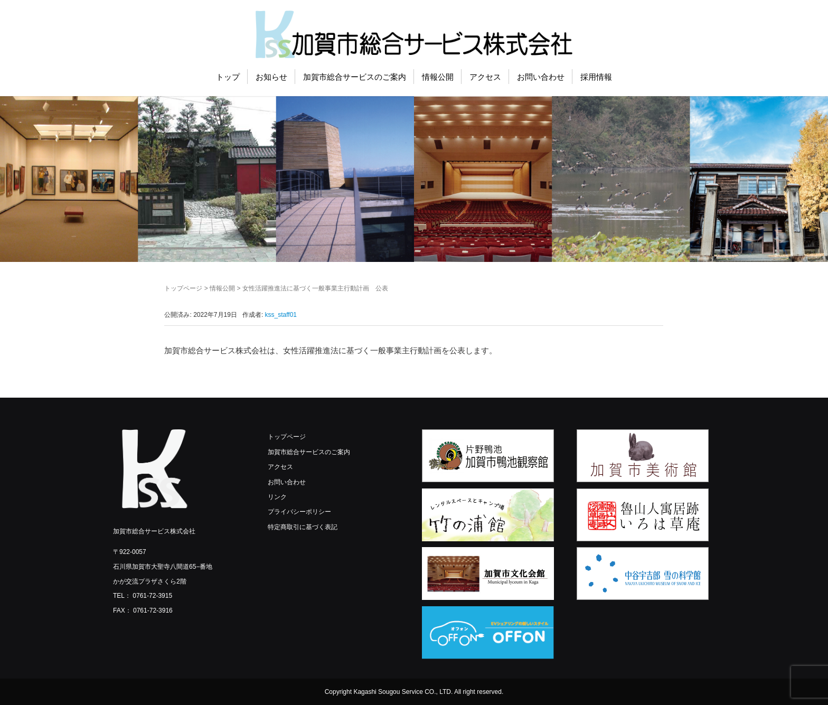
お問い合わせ (540, 76)
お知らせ (271, 76)
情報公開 (438, 76)
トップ (228, 76)
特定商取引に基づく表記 (302, 527)
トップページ (183, 288)
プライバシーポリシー (299, 511)
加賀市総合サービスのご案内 (354, 76)
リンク (277, 497)
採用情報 (596, 76)
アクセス (485, 76)
